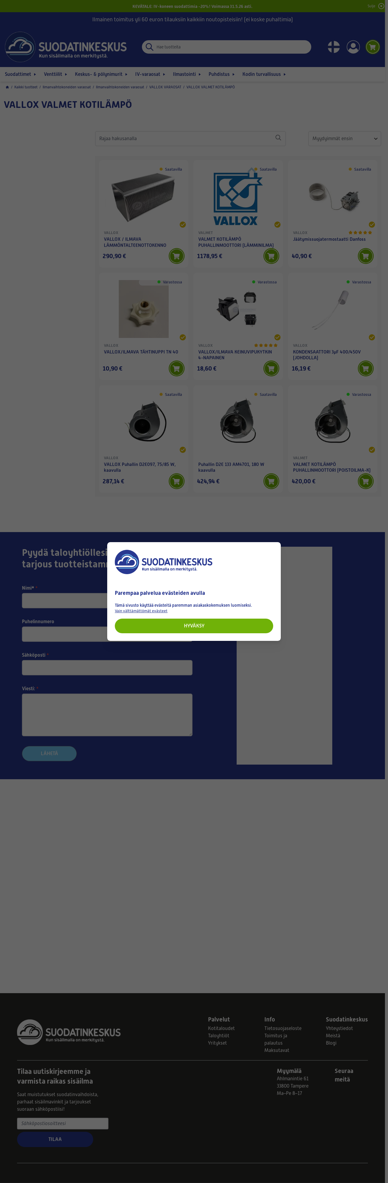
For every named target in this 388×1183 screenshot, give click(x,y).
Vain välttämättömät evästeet (141, 611)
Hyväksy (194, 626)
